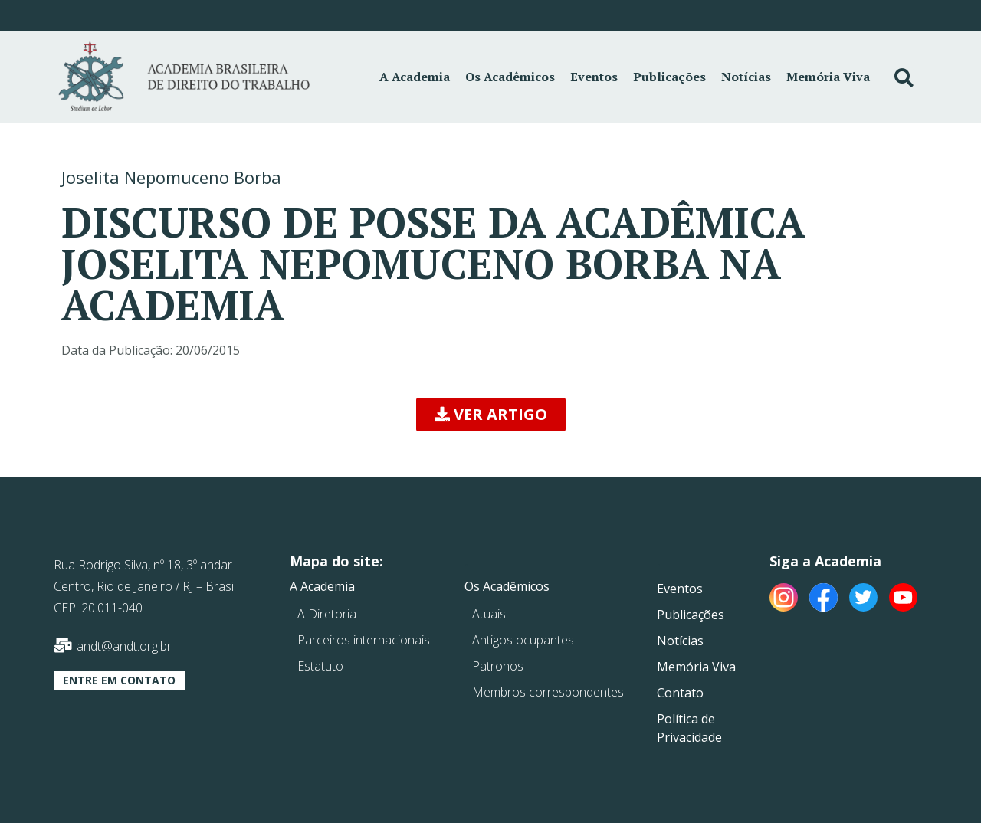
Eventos (594, 76)
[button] (491, 414)
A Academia (414, 76)
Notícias (746, 76)
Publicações (669, 76)
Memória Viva (828, 76)
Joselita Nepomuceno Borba (171, 177)
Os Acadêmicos (510, 76)
